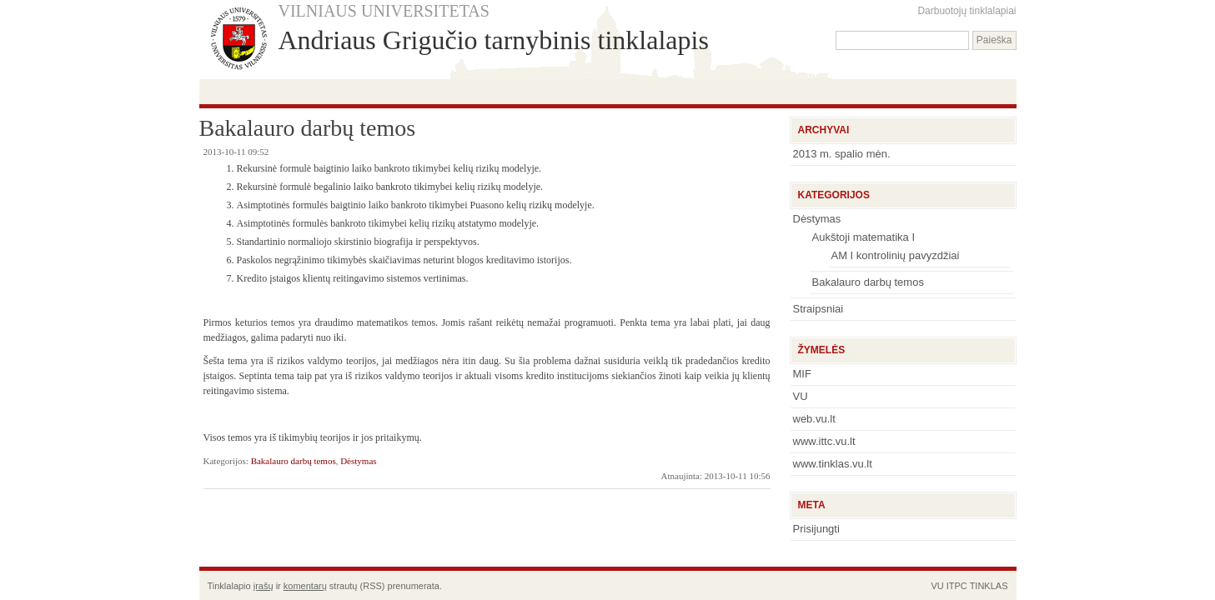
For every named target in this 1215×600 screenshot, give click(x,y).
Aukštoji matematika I (864, 237)
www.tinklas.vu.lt (832, 464)
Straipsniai (818, 308)
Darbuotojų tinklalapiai (966, 11)
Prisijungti (816, 528)
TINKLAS (989, 586)
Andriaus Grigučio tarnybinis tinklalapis (494, 40)
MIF (802, 374)
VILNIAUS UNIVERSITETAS (384, 11)
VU (800, 396)
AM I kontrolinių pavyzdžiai (895, 255)
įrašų (264, 586)
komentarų (305, 586)
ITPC (956, 586)
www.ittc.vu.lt (824, 441)
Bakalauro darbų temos (293, 461)
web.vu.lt (814, 418)
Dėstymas (358, 461)
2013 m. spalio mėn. (842, 154)
